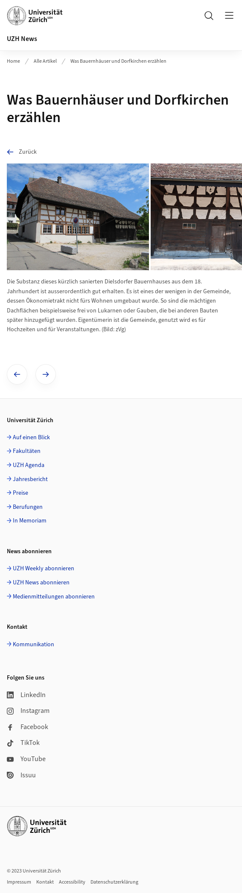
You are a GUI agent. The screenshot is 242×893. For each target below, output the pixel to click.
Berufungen (28, 507)
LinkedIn (26, 695)
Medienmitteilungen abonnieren (54, 596)
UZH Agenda (28, 465)
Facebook (27, 727)
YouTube (26, 759)
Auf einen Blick (31, 437)
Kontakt (45, 882)
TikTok (23, 742)
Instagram (28, 710)
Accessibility (72, 882)
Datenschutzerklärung (114, 882)
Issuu (21, 775)
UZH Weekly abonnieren (43, 568)
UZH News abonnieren (41, 582)
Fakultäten (27, 451)
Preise (20, 493)
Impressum (19, 882)
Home (13, 61)
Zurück (22, 151)
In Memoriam (30, 521)
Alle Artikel (45, 61)
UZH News (22, 39)
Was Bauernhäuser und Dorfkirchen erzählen (118, 61)
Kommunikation (33, 644)
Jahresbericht (30, 479)
